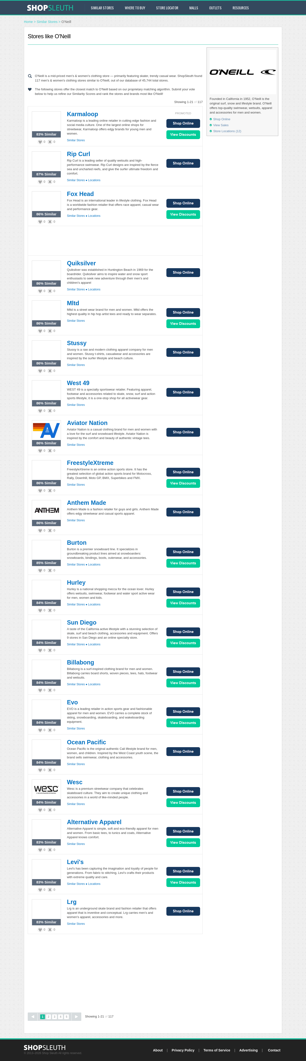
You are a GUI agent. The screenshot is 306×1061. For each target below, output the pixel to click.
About (158, 1050)
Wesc (74, 782)
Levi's (75, 862)
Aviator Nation (87, 422)
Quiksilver (81, 263)
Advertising (248, 1050)
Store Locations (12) (227, 131)
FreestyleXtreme (90, 462)
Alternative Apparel (94, 822)
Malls (193, 7)
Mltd (73, 303)
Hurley (76, 582)
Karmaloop (82, 114)
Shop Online (183, 123)
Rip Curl (78, 154)
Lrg (71, 901)
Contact (274, 1050)
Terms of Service (216, 1050)
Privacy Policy (183, 1050)
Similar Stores (102, 7)
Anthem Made (86, 502)
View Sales (183, 134)
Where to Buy (135, 7)
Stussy (77, 343)
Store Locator (167, 7)
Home (28, 22)
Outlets (215, 7)
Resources (241, 7)
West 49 (78, 383)
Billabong (80, 662)
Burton (77, 542)
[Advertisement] (115, 58)
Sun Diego (82, 622)
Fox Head (80, 193)
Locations (94, 180)
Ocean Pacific (86, 742)
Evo (72, 702)
